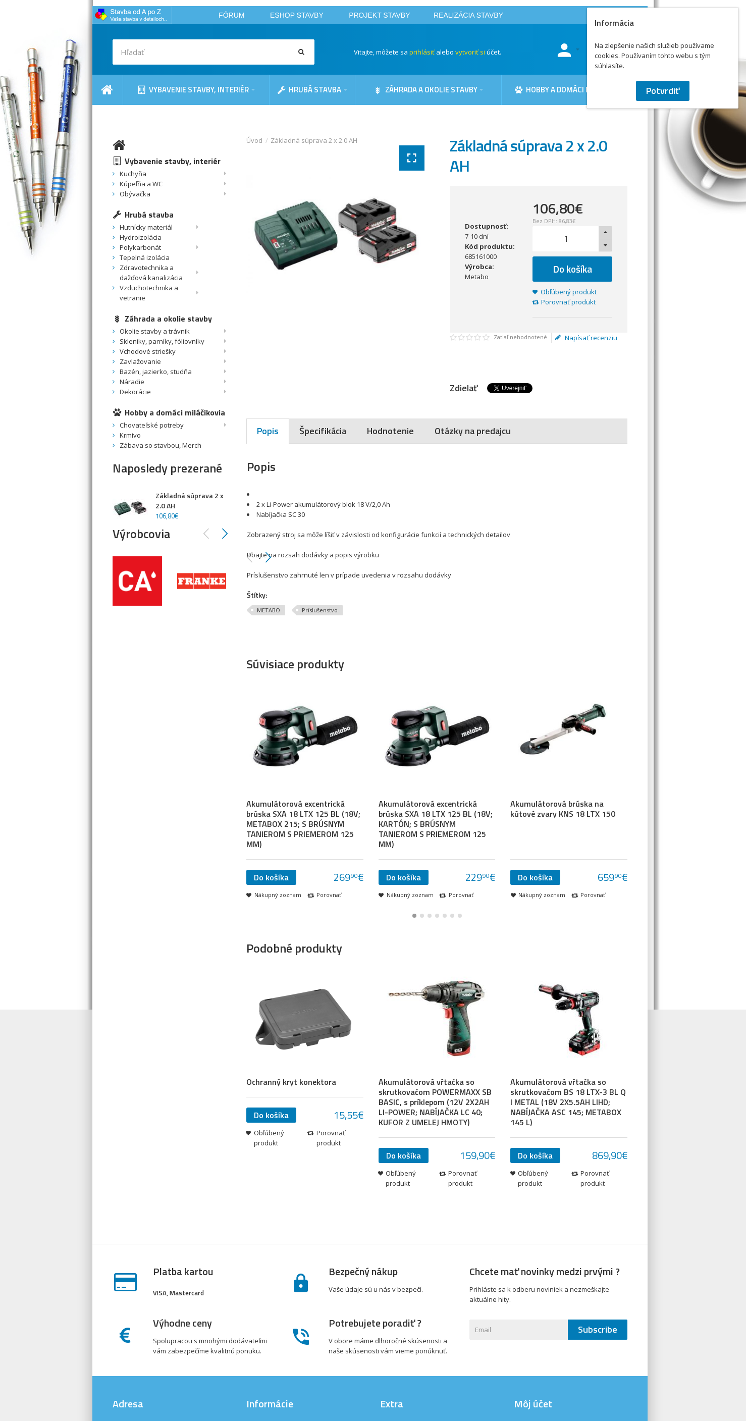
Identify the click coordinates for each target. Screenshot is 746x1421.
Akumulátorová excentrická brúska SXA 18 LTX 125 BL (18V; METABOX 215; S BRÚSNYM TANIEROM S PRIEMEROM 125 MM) (303, 824)
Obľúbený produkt (569, 291)
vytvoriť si (470, 52)
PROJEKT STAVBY (379, 15)
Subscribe (597, 1329)
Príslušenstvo (320, 610)
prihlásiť (422, 52)
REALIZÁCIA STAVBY (468, 15)
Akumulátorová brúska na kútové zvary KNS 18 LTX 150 (562, 809)
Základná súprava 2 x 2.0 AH (314, 140)
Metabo (477, 276)
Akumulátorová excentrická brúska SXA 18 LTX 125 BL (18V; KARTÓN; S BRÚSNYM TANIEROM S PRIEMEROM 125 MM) (436, 824)
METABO (268, 610)
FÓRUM (231, 15)
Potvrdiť (662, 90)
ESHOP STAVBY (297, 15)
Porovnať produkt (568, 301)
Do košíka (572, 268)
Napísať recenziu (586, 338)
